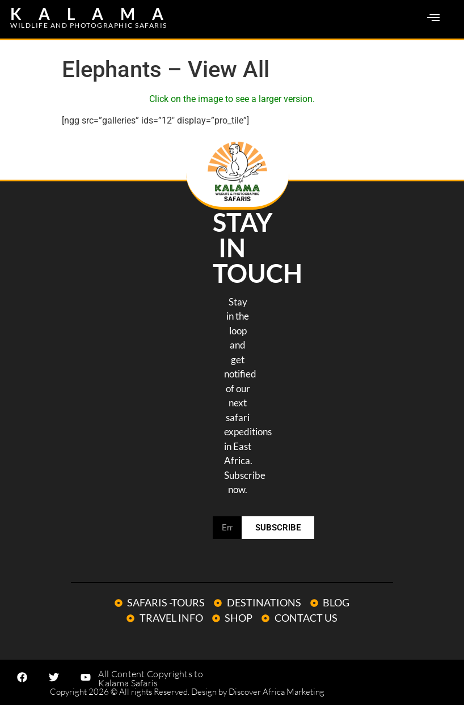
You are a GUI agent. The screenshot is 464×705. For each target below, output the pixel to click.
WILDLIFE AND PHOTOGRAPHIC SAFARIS (88, 25)
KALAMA (95, 13)
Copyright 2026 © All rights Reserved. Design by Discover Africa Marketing (187, 691)
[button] (433, 18)
